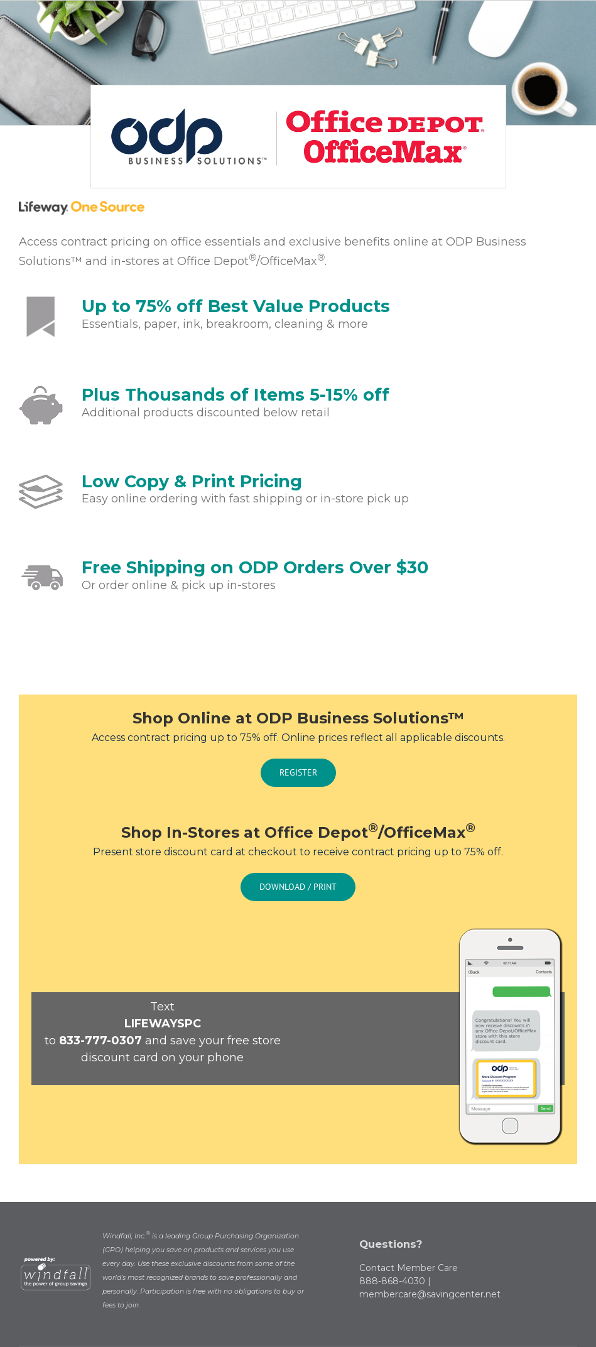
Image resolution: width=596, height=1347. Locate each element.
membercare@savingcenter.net (430, 1294)
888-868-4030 (392, 1281)
